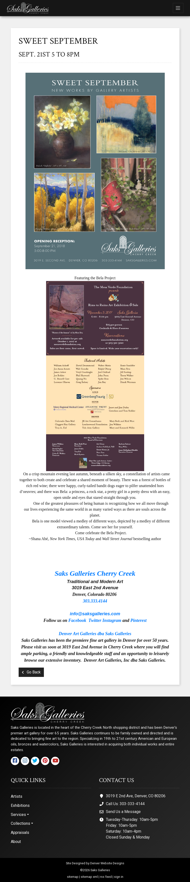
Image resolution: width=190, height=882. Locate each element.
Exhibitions (20, 805)
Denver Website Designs (107, 863)
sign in (118, 877)
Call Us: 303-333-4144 (125, 803)
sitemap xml (89, 877)
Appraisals (20, 832)
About (16, 841)
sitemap (72, 877)
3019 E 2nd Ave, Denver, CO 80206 (135, 796)
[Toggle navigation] (178, 8)
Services (18, 814)
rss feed (106, 877)
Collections (20, 823)
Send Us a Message (123, 811)
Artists (16, 796)
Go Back (31, 672)
